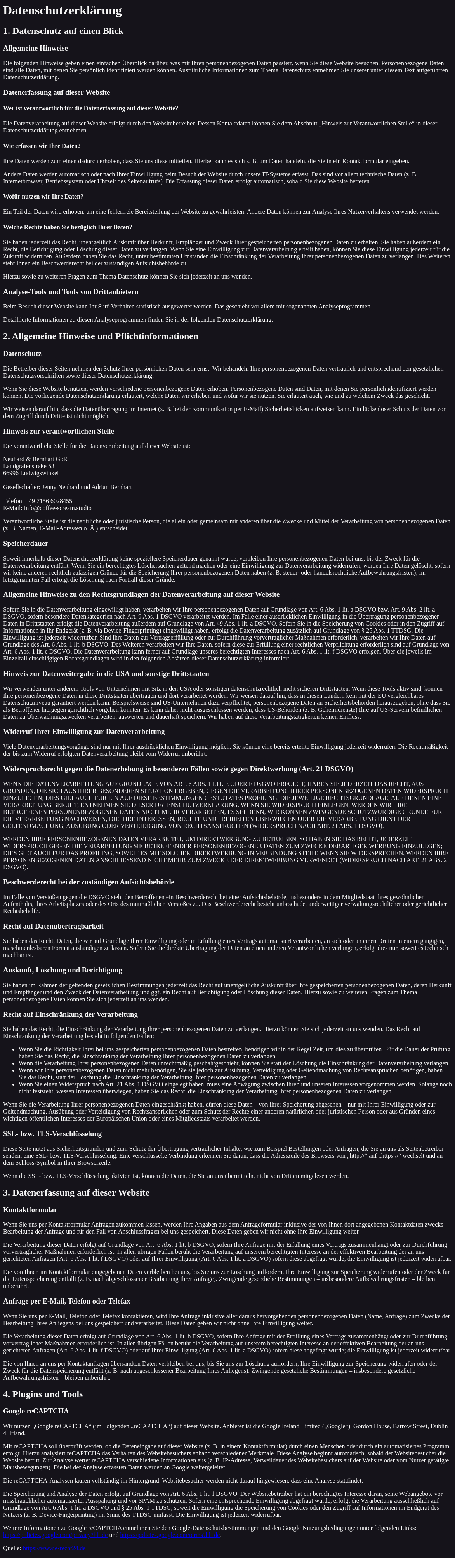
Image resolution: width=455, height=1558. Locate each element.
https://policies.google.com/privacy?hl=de (55, 1535)
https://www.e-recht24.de (54, 1548)
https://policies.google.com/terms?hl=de (170, 1535)
